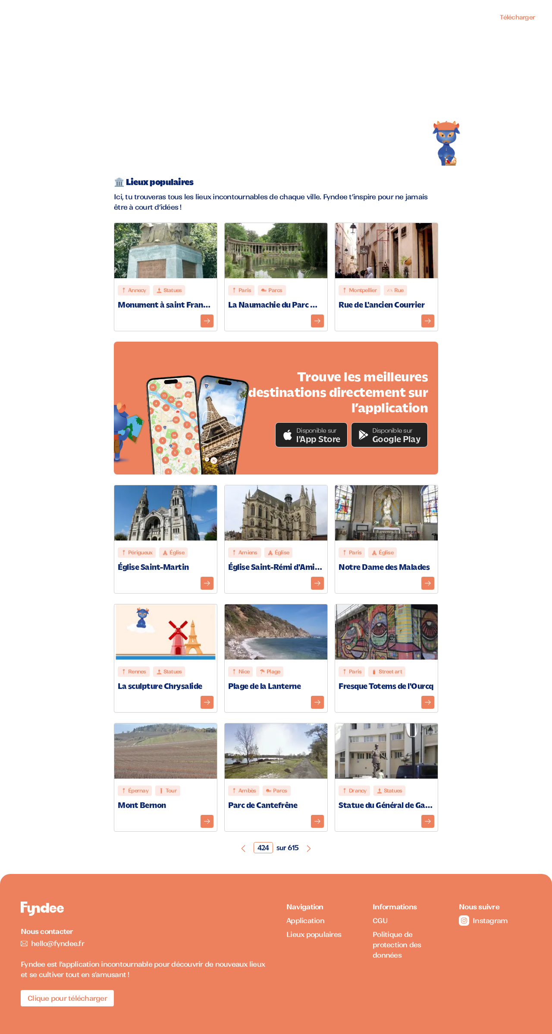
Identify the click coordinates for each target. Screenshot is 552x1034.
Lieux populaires (396, 17)
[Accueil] (31, 17)
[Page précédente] (243, 847)
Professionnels (458, 17)
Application (339, 17)
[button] (311, 434)
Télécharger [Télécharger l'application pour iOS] (517, 17)
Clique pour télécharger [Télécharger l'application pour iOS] (67, 998)
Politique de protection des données (397, 944)
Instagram (483, 920)
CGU (380, 920)
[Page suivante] (308, 847)
